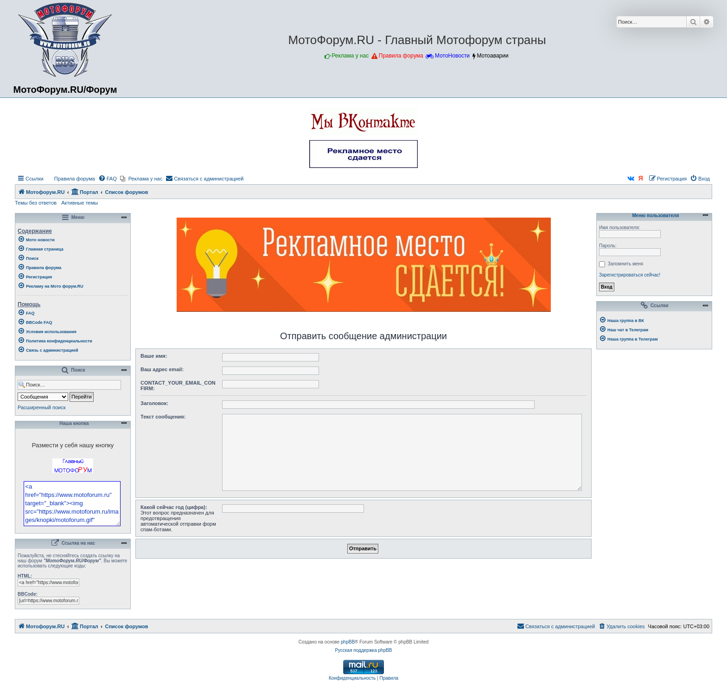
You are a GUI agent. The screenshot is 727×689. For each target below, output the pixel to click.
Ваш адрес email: (162, 369)
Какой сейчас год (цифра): (173, 507)
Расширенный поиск (42, 407)
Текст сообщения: (162, 416)
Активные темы (79, 203)
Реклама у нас (350, 55)
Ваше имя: (153, 356)
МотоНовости (452, 55)
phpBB (348, 667)
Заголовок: (154, 403)
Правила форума (401, 55)
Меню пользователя (654, 215)
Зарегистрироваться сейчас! (629, 274)
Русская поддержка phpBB (363, 675)
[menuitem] (70, 178)
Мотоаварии (492, 55)
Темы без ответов (36, 203)
